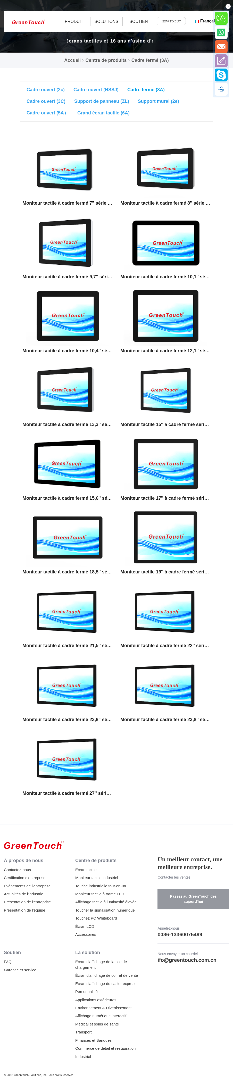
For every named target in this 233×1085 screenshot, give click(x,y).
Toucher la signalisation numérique (105, 910)
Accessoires (85, 934)
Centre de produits (106, 60)
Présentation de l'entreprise (27, 902)
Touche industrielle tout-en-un (100, 886)
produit (74, 21)
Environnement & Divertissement (103, 1008)
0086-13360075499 (179, 934)
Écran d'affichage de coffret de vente (106, 975)
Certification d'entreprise (24, 877)
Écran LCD (84, 926)
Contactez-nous (17, 869)
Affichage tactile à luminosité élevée (106, 902)
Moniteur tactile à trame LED (99, 894)
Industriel (83, 1056)
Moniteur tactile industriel (96, 877)
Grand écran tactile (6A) (103, 112)
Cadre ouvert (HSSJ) (96, 89)
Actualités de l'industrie (23, 894)
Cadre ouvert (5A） (48, 112)
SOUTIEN (138, 21)
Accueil (72, 60)
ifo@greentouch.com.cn (186, 960)
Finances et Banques (93, 1040)
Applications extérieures (95, 1000)
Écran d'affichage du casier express (105, 983)
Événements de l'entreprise (27, 886)
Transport (83, 1032)
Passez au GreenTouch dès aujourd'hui (193, 899)
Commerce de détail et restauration (105, 1048)
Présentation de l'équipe (24, 910)
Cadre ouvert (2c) (46, 89)
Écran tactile (86, 869)
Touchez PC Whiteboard (96, 918)
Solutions (106, 21)
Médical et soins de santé (97, 1024)
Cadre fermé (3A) (150, 60)
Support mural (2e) (158, 101)
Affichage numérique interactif (100, 1016)
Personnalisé (86, 991)
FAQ (8, 961)
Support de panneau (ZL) (101, 101)
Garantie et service (20, 970)
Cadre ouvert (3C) (46, 101)
